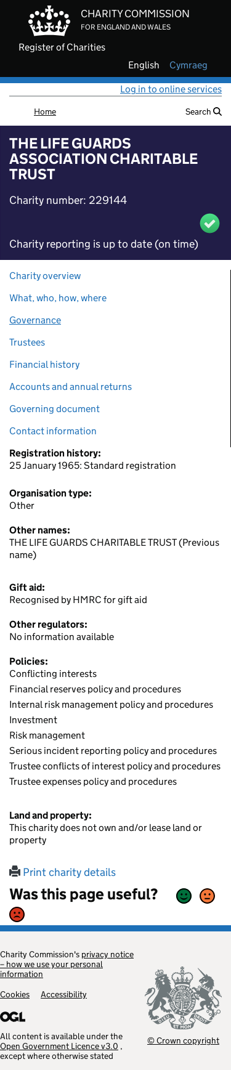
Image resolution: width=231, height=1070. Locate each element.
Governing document (54, 409)
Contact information (53, 431)
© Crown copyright (183, 1040)
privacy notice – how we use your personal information (67, 964)
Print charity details (62, 872)
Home (45, 111)
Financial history (44, 364)
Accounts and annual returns (70, 386)
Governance (35, 320)
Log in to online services (171, 89)
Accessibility (64, 994)
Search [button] (203, 111)
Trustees (27, 342)
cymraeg (188, 65)
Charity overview (45, 276)
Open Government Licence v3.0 (59, 1046)
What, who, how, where (58, 298)
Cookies (15, 994)
